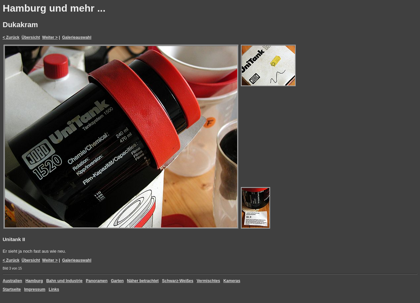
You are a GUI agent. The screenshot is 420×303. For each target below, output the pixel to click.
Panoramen (96, 280)
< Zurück (11, 37)
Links (54, 289)
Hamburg (34, 280)
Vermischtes (208, 280)
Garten (117, 280)
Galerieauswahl (76, 37)
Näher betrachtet (143, 280)
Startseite (12, 289)
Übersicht (31, 37)
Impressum (34, 289)
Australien (12, 280)
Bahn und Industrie (64, 280)
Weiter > (50, 37)
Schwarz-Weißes (177, 280)
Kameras (231, 280)
